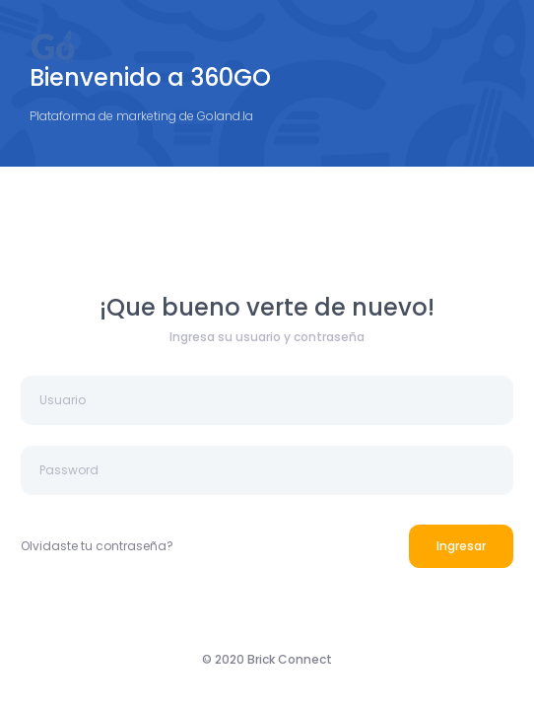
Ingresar (461, 545)
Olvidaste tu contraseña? (97, 545)
